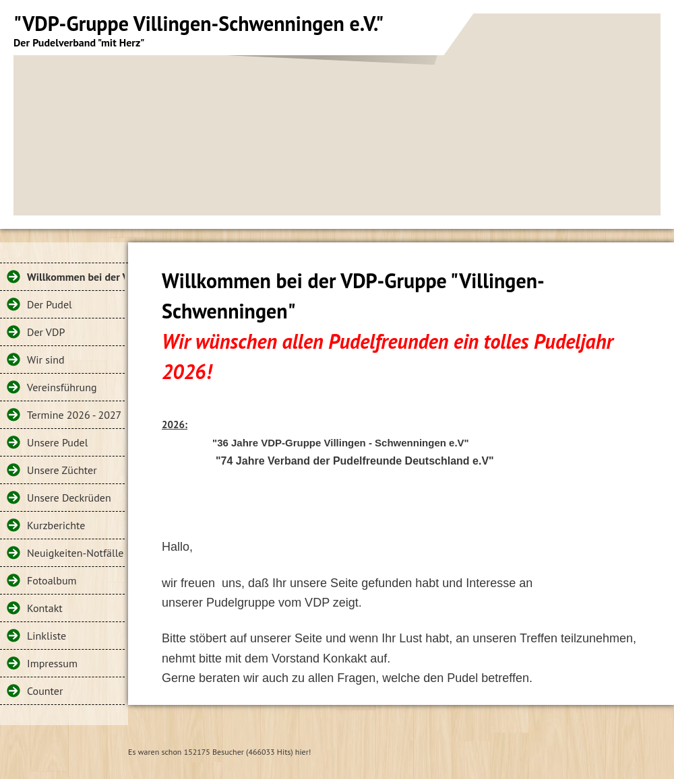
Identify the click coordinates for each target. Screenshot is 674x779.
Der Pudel (49, 304)
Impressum (52, 663)
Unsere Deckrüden (69, 497)
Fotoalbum (52, 580)
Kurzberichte (56, 525)
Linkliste (46, 635)
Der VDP (46, 332)
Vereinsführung (62, 387)
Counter (45, 691)
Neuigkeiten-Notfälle (75, 553)
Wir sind (46, 359)
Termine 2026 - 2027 (74, 414)
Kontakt (45, 608)
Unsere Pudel (57, 442)
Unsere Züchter (62, 470)
